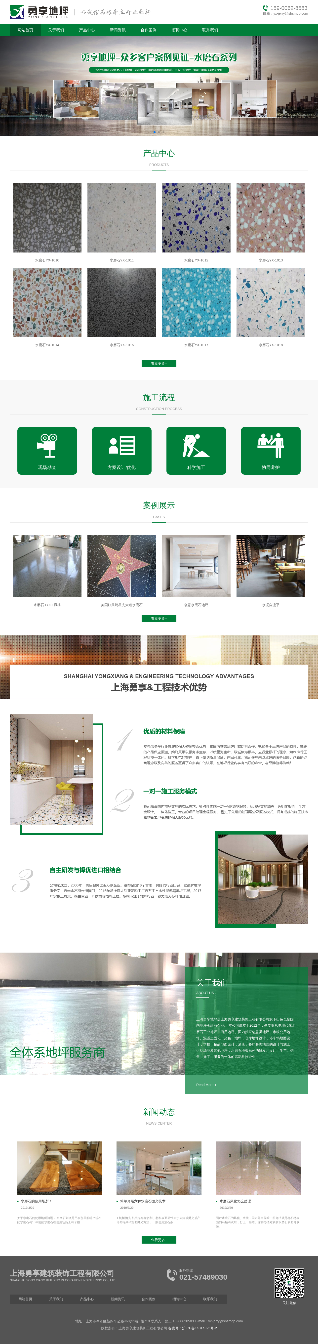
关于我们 (56, 30)
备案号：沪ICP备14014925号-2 (192, 1328)
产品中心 (87, 30)
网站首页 (25, 30)
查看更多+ (159, 364)
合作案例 (149, 30)
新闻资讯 (118, 30)
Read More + (206, 1085)
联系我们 (210, 30)
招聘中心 (179, 30)
